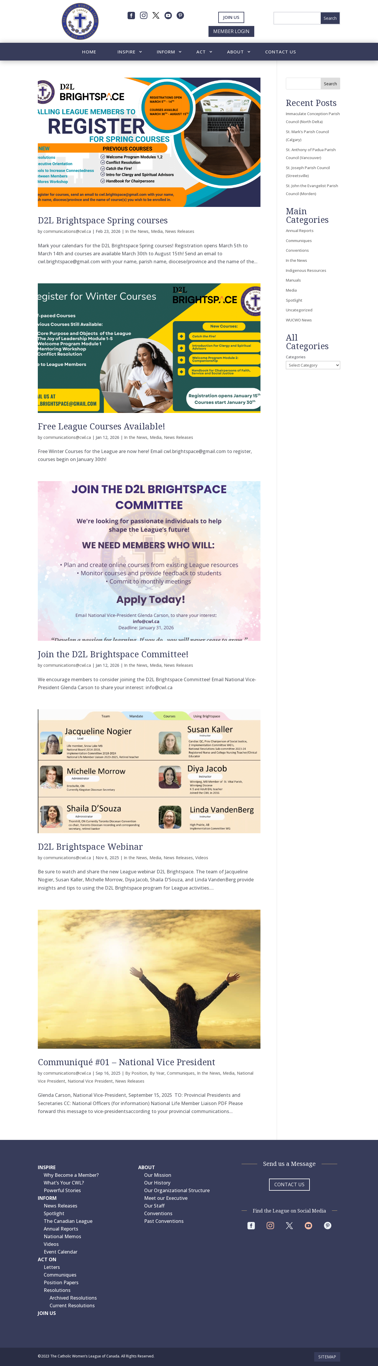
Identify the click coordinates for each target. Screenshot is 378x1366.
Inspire (127, 52)
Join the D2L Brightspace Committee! (113, 654)
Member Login (231, 31)
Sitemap (327, 1357)
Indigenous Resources (306, 270)
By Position (136, 1073)
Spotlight (294, 300)
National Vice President (90, 1081)
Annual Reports (300, 230)
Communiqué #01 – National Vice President (126, 1062)
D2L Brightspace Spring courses (103, 220)
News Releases (179, 231)
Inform (166, 52)
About (235, 52)
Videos (201, 857)
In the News (137, 231)
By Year (157, 1073)
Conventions (297, 250)
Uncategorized (299, 310)
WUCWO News (299, 320)
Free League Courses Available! (101, 426)
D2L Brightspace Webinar (90, 846)
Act (201, 52)
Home (89, 52)
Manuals (293, 280)
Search (330, 83)
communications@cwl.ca (67, 231)
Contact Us (280, 52)
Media (157, 231)
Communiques (181, 1073)
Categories (296, 357)
